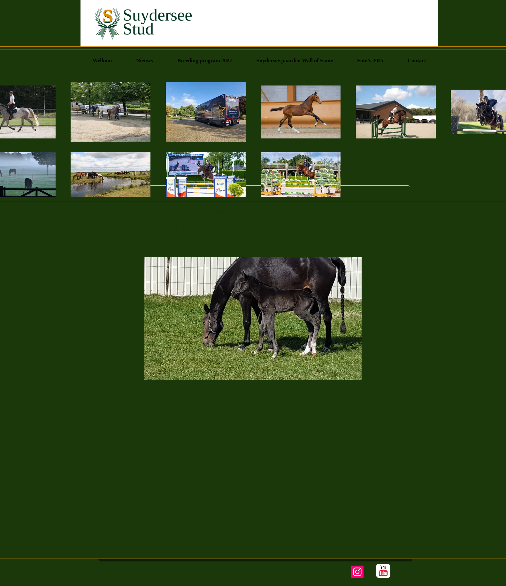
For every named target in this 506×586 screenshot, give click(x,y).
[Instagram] (357, 572)
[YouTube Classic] (383, 571)
